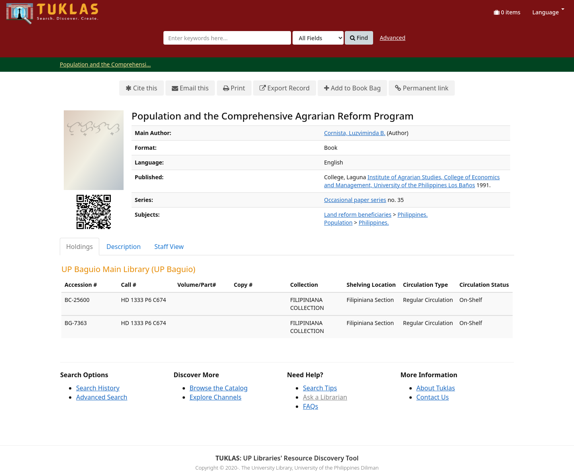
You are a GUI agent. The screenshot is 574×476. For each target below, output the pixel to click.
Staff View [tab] (169, 246)
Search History (98, 388)
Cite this (141, 88)
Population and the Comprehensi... (105, 64)
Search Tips (320, 388)
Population (338, 222)
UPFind (25, 10)
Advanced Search (101, 397)
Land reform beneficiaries (357, 214)
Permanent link (421, 88)
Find (359, 38)
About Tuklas (436, 388)
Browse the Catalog (219, 388)
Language (548, 12)
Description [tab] (123, 246)
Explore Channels (216, 397)
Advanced (392, 37)
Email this (190, 88)
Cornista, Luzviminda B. (354, 133)
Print (234, 88)
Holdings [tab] (79, 246)
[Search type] (318, 38)
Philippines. (412, 214)
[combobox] (227, 38)
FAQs (310, 406)
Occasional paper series (355, 200)
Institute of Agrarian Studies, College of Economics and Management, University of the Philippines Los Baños (412, 181)
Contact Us (433, 397)
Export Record (284, 88)
